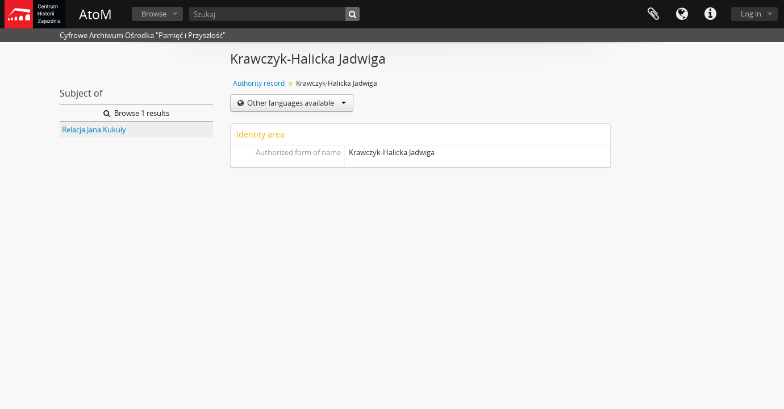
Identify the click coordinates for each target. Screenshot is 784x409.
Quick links (710, 14)
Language (682, 14)
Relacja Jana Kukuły (94, 129)
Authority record (259, 83)
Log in (751, 14)
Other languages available (295, 103)
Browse (153, 14)
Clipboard (653, 14)
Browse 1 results (136, 113)
